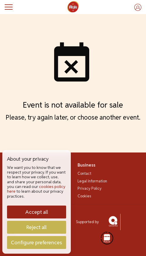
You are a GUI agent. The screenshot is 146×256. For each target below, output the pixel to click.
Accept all (36, 211)
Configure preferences (36, 242)
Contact (84, 173)
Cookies (84, 196)
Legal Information (92, 181)
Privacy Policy (90, 188)
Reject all (36, 227)
